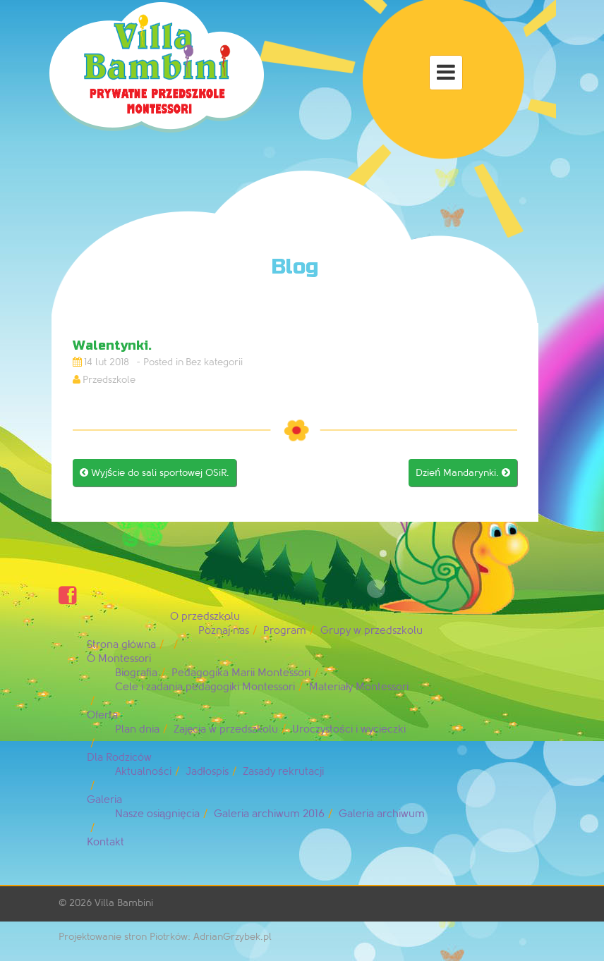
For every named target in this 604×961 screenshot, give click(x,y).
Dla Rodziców (119, 758)
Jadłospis (207, 772)
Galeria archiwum (382, 814)
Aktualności (143, 772)
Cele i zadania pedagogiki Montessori (205, 687)
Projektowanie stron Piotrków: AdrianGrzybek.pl (165, 936)
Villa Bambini (124, 903)
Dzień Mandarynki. (463, 472)
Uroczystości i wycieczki (349, 729)
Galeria (104, 800)
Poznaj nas (223, 631)
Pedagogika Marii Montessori (240, 673)
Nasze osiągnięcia (157, 814)
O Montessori (119, 659)
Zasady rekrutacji (283, 772)
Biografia (136, 673)
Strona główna (121, 645)
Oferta (102, 715)
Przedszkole (109, 379)
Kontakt (105, 842)
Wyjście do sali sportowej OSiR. (154, 472)
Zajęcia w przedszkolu (226, 729)
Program (284, 631)
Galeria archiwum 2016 (269, 814)
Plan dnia (137, 729)
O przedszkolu (205, 617)
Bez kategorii (214, 362)
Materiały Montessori (359, 687)
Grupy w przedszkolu (371, 631)
